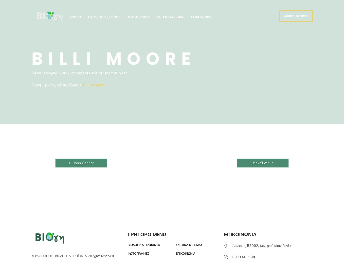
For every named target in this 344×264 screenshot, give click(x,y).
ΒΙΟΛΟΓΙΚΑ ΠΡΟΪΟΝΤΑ (143, 245)
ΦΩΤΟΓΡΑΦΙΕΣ (138, 253)
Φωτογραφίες (138, 17)
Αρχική (75, 17)
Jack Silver (262, 163)
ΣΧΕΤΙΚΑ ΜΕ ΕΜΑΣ (189, 245)
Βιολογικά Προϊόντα (104, 17)
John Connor (81, 163)
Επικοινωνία (201, 17)
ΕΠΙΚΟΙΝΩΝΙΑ (185, 253)
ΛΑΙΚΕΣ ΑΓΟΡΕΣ (296, 16)
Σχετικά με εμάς (170, 17)
